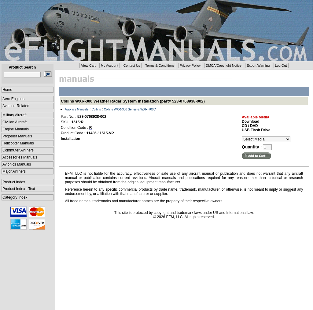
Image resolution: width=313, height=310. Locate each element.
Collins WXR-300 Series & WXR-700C (130, 109)
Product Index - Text (18, 189)
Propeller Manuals (17, 136)
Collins (96, 109)
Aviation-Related (15, 106)
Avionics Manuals (16, 164)
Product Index (13, 182)
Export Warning (258, 65)
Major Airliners (14, 171)
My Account (109, 65)
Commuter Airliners (18, 150)
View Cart (88, 65)
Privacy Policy (190, 65)
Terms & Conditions (159, 65)
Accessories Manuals (19, 157)
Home (7, 90)
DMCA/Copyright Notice (223, 65)
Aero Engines (13, 99)
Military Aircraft (14, 115)
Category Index (14, 197)
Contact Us (131, 65)
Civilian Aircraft (14, 122)
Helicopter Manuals (18, 143)
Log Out (281, 65)
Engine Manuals (15, 129)
